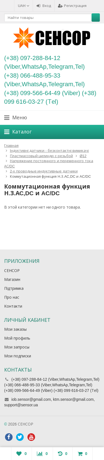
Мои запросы (16, 347)
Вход (43, 6)
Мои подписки (17, 356)
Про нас (11, 297)
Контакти (13, 306)
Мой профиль (17, 338)
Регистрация (72, 6)
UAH (23, 6)
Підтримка (14, 288)
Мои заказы (15, 329)
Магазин (12, 279)
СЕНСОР (12, 270)
